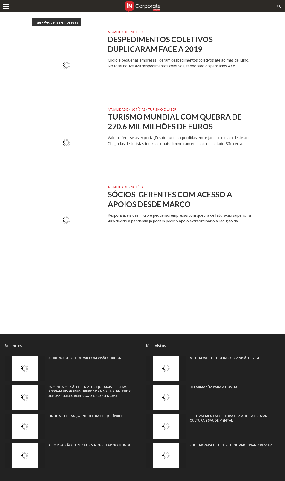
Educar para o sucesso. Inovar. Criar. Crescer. (231, 445)
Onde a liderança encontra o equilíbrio (85, 416)
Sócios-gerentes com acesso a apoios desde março (170, 199)
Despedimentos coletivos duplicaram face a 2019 (160, 44)
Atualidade (118, 32)
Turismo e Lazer (162, 110)
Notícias (138, 32)
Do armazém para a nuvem (213, 387)
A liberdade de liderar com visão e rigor (84, 358)
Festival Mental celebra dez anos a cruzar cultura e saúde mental (228, 418)
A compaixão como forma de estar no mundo (90, 445)
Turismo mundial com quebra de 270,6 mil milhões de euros (175, 121)
